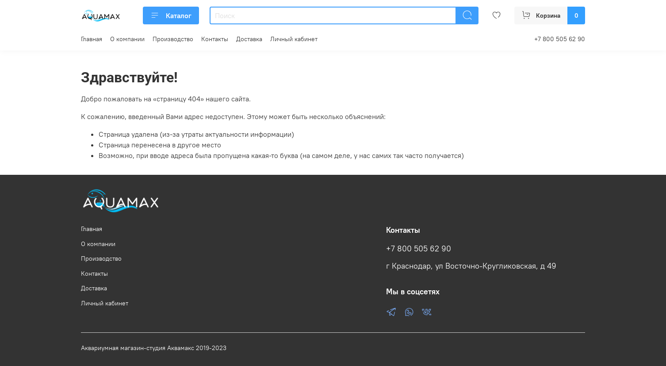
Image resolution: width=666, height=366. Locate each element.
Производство (173, 39)
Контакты (214, 39)
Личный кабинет (294, 39)
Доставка (249, 39)
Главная (91, 39)
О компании (127, 39)
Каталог (170, 15)
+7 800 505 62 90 (559, 39)
